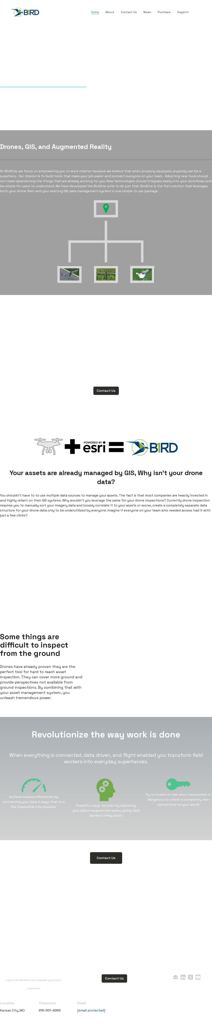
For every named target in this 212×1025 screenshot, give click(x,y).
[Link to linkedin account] (183, 977)
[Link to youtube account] (197, 977)
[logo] (25, 12)
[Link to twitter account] (190, 977)
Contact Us (106, 390)
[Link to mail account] (175, 977)
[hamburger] (45, 11)
